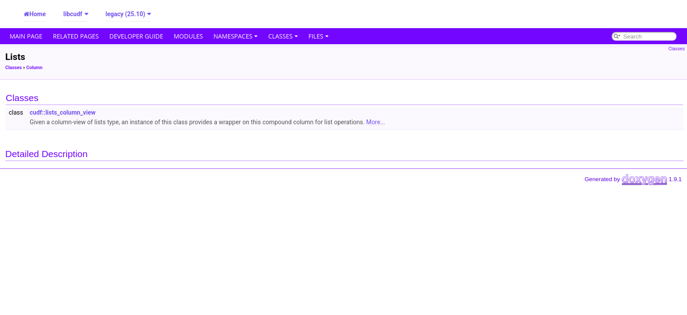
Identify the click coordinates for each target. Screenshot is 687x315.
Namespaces (235, 36)
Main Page (26, 36)
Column (34, 67)
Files (318, 36)
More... (375, 122)
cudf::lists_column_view (63, 112)
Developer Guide (136, 36)
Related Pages (76, 36)
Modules (188, 36)
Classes (283, 36)
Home (37, 14)
